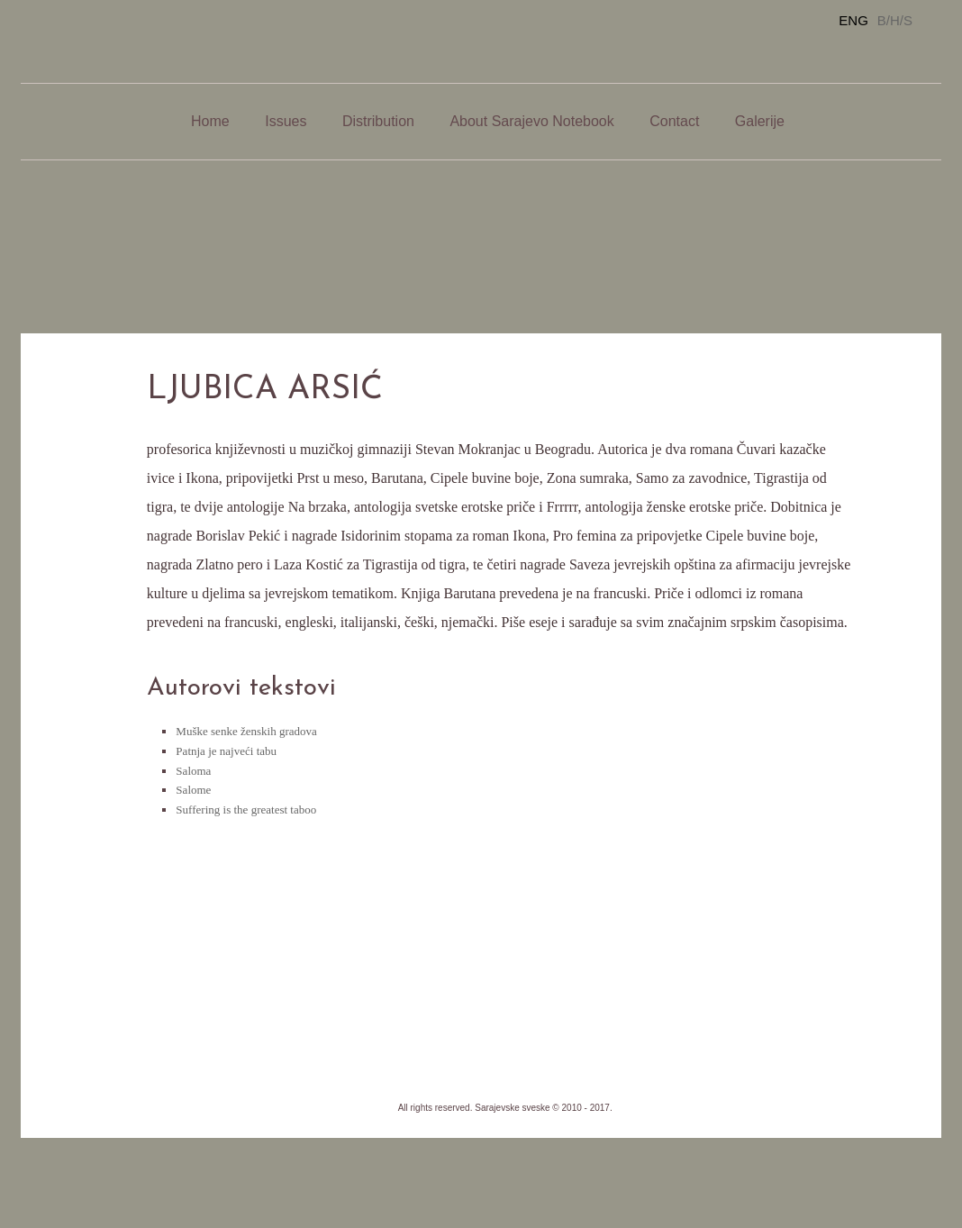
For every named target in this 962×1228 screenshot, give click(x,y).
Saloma (193, 771)
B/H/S (894, 20)
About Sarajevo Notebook (531, 121)
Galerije (760, 121)
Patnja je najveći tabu (226, 751)
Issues (285, 121)
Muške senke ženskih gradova (246, 731)
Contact (674, 121)
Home (210, 121)
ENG (853, 20)
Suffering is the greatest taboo (246, 809)
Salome (193, 789)
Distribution (378, 121)
